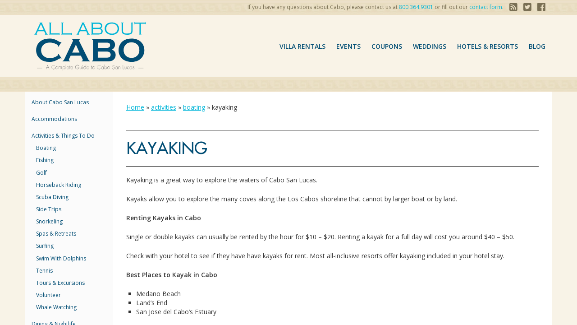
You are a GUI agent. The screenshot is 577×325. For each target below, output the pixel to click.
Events (348, 46)
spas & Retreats (56, 233)
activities (163, 107)
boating (46, 148)
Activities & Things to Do (63, 135)
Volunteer (48, 295)
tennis (44, 270)
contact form (485, 7)
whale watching (56, 307)
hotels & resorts (487, 46)
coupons (386, 46)
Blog (537, 46)
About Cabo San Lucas (60, 102)
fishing (45, 160)
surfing (45, 246)
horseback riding (58, 185)
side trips (48, 209)
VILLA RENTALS (302, 46)
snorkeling (49, 221)
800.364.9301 (416, 7)
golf (41, 172)
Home (135, 107)
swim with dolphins (61, 258)
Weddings (429, 46)
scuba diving (52, 197)
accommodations (54, 119)
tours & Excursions (60, 283)
